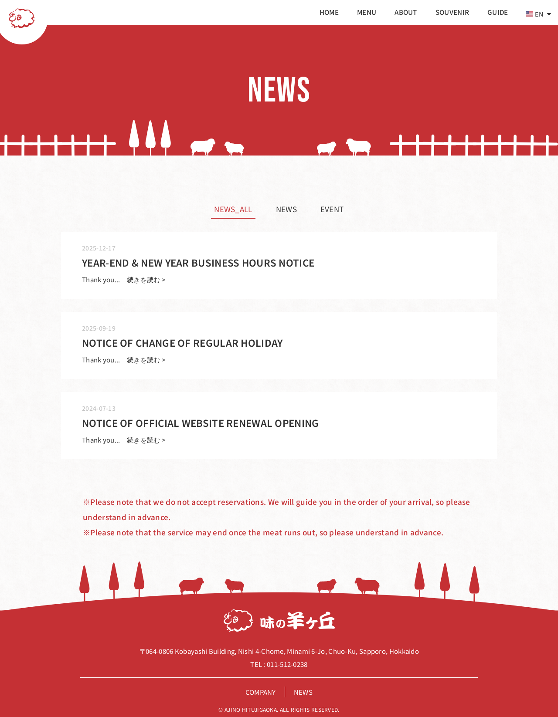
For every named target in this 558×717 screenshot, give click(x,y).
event (332, 208)
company (260, 692)
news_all (233, 208)
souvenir (452, 12)
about (406, 12)
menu (366, 12)
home (329, 12)
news (286, 208)
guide (497, 12)
